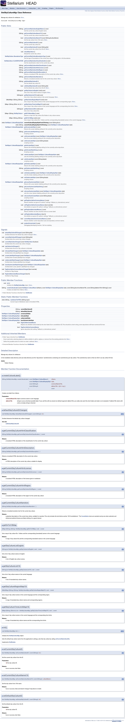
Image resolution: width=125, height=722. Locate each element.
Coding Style (32, 8)
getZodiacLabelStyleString (31, 168)
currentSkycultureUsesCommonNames (35, 218)
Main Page (5, 8)
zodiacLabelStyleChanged (12, 260)
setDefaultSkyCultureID (30, 86)
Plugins (51, 8)
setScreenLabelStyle (30, 136)
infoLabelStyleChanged (11, 251)
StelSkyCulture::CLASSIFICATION (13, 61)
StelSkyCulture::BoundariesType (14, 56)
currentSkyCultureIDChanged (13, 237)
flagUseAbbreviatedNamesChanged (15, 274)
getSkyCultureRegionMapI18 (32, 99)
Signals (92, 10)
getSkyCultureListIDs (30, 109)
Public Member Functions (99, 10)
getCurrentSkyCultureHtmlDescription (35, 72)
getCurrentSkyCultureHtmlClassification (35, 65)
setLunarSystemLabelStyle (31, 191)
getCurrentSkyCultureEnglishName (34, 29)
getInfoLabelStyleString (31, 150)
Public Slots (87, 10)
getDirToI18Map (28, 118)
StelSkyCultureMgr (19, 285)
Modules (12, 8)
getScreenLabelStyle (30, 127)
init (8, 283)
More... (23, 17)
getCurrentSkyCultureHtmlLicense (34, 67)
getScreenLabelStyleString (31, 131)
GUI (39, 8)
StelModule (29, 293)
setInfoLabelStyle (29, 154)
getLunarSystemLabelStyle (31, 182)
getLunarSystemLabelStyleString (33, 186)
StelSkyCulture (18, 113)
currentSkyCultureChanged (12, 242)
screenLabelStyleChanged (12, 255)
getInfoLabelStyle (29, 145)
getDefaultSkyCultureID (30, 81)
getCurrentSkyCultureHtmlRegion (33, 70)
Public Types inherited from (13, 337)
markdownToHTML (15, 300)
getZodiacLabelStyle (30, 163)
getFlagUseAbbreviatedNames (32, 209)
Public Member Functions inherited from (17, 293)
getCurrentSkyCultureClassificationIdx (35, 61)
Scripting (44, 8)
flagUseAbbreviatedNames (28, 322)
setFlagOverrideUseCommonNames (34, 205)
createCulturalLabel (12, 288)
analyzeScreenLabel (29, 223)
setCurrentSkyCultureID (31, 47)
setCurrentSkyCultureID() (62, 639)
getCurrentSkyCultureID (31, 42)
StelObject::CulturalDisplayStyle (14, 122)
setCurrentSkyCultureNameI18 (32, 38)
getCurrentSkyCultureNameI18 (33, 33)
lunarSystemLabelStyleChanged (14, 264)
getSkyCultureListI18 (30, 95)
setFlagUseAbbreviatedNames (32, 214)
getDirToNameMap (29, 113)
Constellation (85, 516)
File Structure (59, 8)
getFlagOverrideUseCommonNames (34, 200)
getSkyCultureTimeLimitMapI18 (33, 104)
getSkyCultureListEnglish (31, 90)
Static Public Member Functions (112, 10)
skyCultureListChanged (11, 246)
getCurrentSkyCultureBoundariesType (35, 56)
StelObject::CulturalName (29, 288)
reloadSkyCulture (29, 51)
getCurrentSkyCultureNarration (33, 77)
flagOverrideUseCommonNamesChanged (16, 269)
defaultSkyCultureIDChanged (13, 232)
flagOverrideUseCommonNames (30, 327)
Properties (122, 10)
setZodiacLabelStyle (30, 173)
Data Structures (22, 8)
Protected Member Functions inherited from (18, 344)
